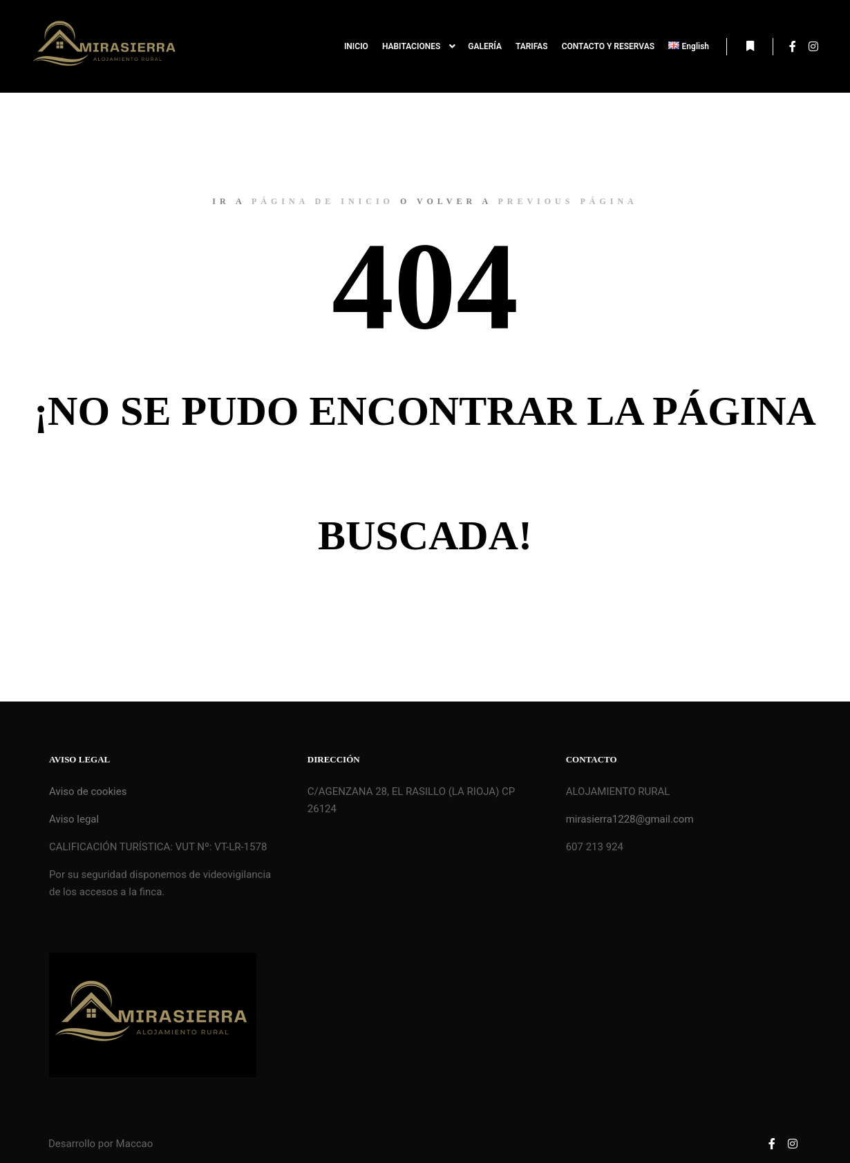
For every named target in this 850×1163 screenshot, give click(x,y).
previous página (567, 201)
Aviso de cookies (87, 791)
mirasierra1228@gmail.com (630, 819)
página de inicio (323, 201)
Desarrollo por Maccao (100, 1143)
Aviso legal (74, 819)
